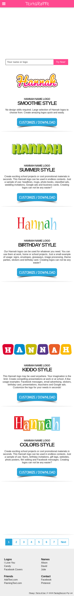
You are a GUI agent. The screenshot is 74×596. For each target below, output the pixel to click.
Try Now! (60, 62)
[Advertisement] (37, 33)
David (44, 566)
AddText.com (11, 579)
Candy (7, 566)
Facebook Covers (13, 569)
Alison (44, 562)
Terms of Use (40, 593)
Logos (8, 559)
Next (63, 542)
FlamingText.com (13, 583)
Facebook (46, 579)
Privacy (31, 593)
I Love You (9, 562)
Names (45, 559)
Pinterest (45, 583)
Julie (43, 569)
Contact (46, 576)
